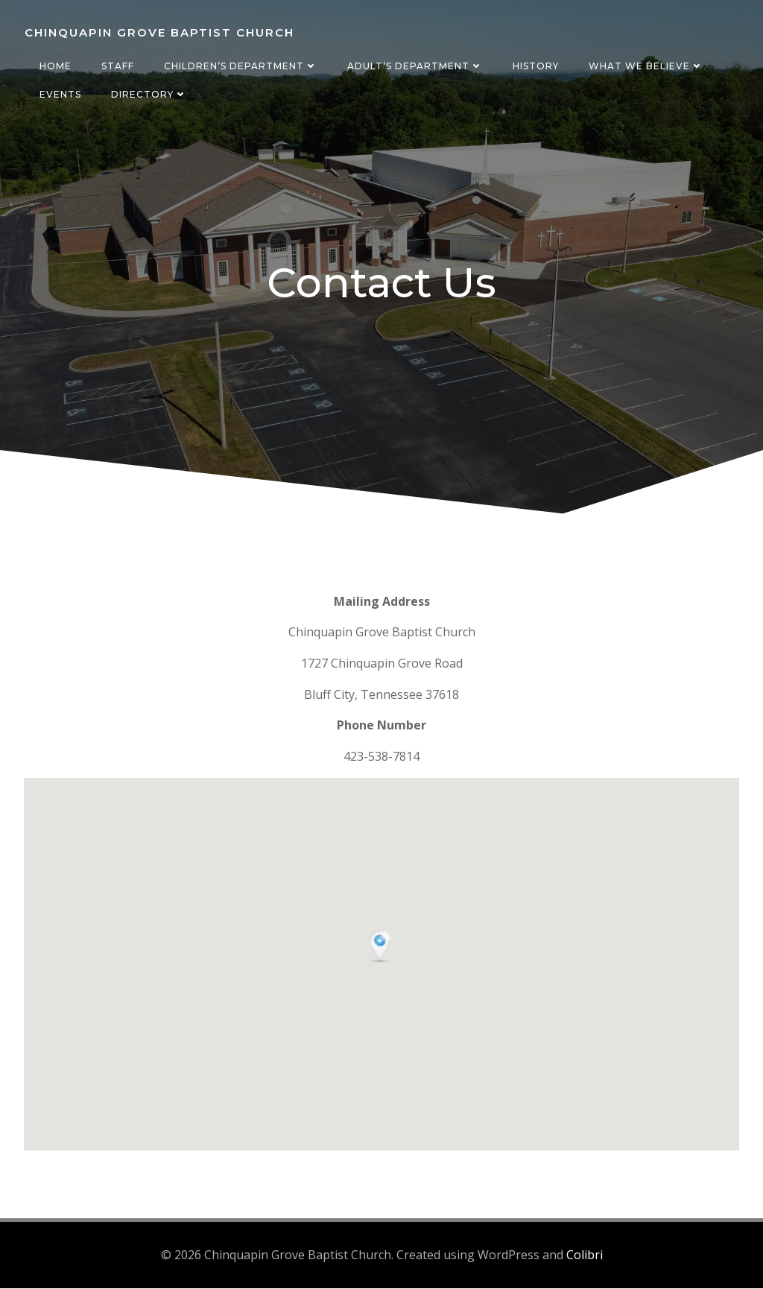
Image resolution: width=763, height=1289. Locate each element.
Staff (117, 66)
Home (55, 66)
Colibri (584, 1256)
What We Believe (645, 66)
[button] (381, 949)
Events (59, 94)
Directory (148, 94)
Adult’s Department (414, 66)
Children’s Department (240, 66)
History (535, 66)
